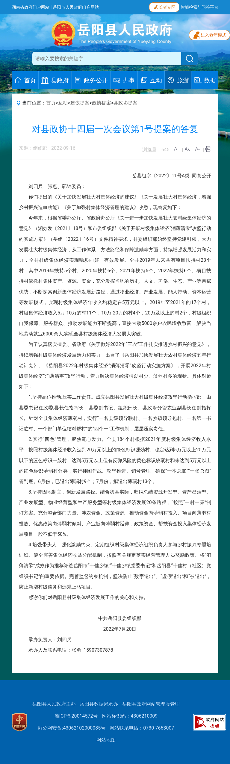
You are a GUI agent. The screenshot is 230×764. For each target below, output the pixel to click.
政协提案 (101, 103)
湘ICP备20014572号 (76, 716)
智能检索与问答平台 (199, 7)
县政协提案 (125, 103)
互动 (63, 103)
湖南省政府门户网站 (30, 7)
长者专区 (164, 7)
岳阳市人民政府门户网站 (76, 7)
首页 (51, 103)
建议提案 (80, 103)
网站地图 (106, 740)
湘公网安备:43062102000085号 (71, 728)
